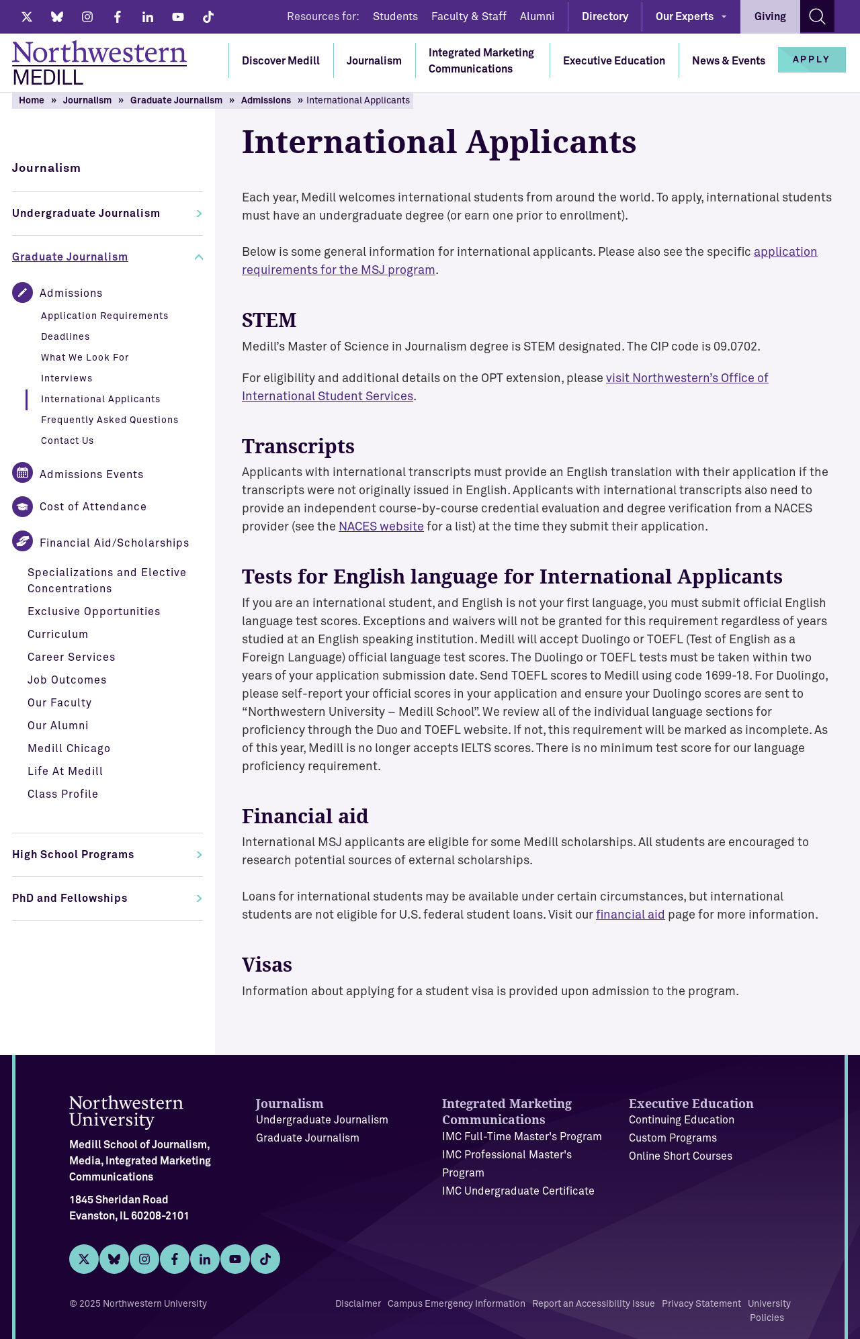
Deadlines (65, 337)
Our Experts (685, 16)
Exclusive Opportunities (94, 611)
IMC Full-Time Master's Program (522, 1137)
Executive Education (614, 61)
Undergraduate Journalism (86, 213)
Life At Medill (65, 771)
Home (31, 100)
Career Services (72, 657)
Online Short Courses (680, 1156)
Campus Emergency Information (456, 1304)
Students (395, 16)
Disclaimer (358, 1304)
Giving (770, 16)
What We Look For (85, 358)
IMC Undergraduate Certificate (518, 1191)
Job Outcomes (67, 680)
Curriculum (58, 634)
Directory (605, 16)
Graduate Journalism (176, 100)
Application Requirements (105, 316)
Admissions (266, 100)
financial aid (630, 915)
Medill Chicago (69, 748)
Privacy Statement (701, 1304)
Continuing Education (681, 1120)
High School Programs (73, 854)
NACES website (381, 527)
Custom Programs (673, 1138)
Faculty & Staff (469, 16)
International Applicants (101, 399)
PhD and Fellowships (70, 898)
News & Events (728, 61)
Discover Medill (281, 61)
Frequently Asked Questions (110, 420)
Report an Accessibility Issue (593, 1304)
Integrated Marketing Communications (481, 61)
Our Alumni (58, 726)
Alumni (537, 16)
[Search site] (817, 16)
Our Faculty (60, 703)
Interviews (67, 378)
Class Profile (63, 794)
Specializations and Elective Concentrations (107, 580)
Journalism (374, 61)
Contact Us (67, 441)
